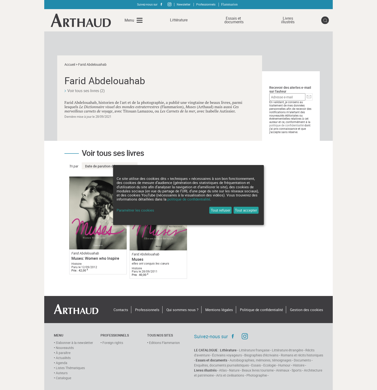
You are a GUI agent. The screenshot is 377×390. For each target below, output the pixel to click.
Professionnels (205, 4)
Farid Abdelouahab (85, 253)
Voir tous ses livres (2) (86, 90)
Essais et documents (233, 20)
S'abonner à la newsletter (74, 342)
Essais (256, 365)
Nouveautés (65, 347)
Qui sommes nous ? (182, 309)
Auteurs (62, 373)
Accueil (69, 64)
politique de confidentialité (286, 125)
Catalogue (63, 378)
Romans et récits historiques (302, 355)
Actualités (63, 357)
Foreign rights (112, 342)
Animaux (282, 370)
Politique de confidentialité (261, 309)
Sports (297, 370)
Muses (137, 259)
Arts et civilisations (230, 375)
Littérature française (254, 350)
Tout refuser (220, 210)
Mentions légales (219, 309)
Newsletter (183, 4)
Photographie (256, 375)
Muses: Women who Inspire (95, 258)
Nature (234, 370)
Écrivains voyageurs (227, 355)
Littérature (179, 20)
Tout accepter (246, 210)
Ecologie (269, 365)
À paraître (63, 352)
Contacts (120, 309)
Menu (129, 20)
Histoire (298, 365)
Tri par (73, 166)
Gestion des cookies (306, 309)
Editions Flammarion (164, 342)
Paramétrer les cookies (135, 210)
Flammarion (229, 4)
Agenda (61, 362)
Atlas (223, 370)
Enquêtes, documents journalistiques (221, 365)
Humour (284, 365)
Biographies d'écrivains (261, 355)
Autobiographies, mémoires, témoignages (260, 360)
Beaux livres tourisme (258, 370)
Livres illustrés (288, 20)
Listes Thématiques (70, 368)
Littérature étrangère (287, 350)
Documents (302, 360)
